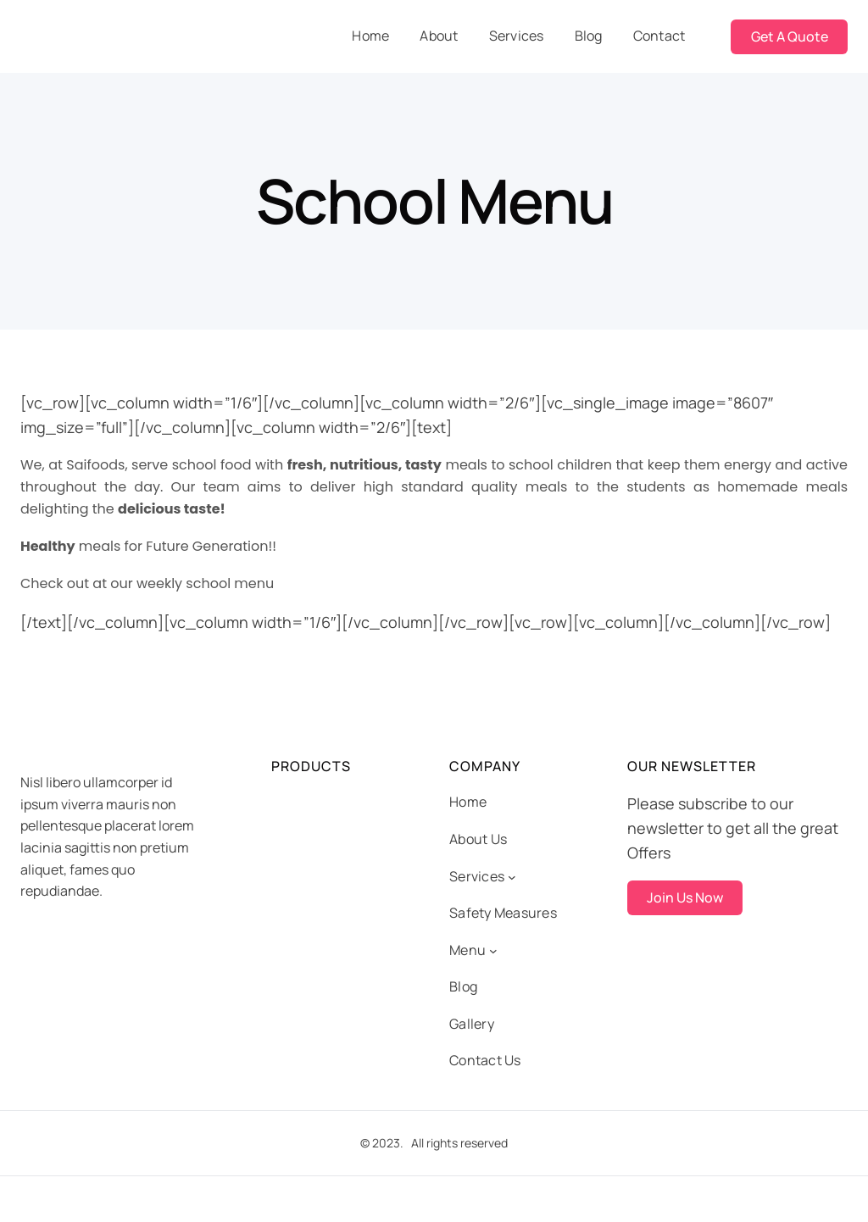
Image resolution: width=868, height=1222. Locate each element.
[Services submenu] (512, 877)
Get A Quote (789, 36)
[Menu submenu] (493, 951)
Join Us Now (685, 897)
